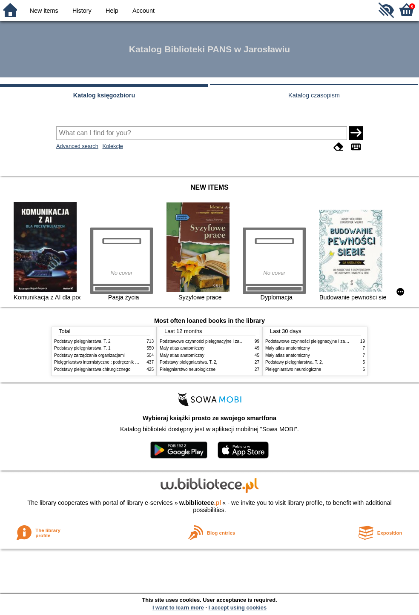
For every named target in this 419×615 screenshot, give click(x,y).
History (82, 10)
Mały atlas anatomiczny (182, 348)
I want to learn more (178, 607)
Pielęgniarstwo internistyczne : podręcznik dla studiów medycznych (117, 362)
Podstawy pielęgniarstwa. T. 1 (82, 348)
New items (44, 10)
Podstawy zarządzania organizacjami (89, 355)
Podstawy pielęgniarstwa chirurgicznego (92, 369)
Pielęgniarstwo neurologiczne (187, 369)
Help (112, 10)
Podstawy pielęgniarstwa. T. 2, (188, 362)
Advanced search (77, 146)
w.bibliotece (200, 502)
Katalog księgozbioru (104, 95)
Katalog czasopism (314, 95)
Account (143, 10)
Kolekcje (112, 146)
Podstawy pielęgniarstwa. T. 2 (82, 341)
